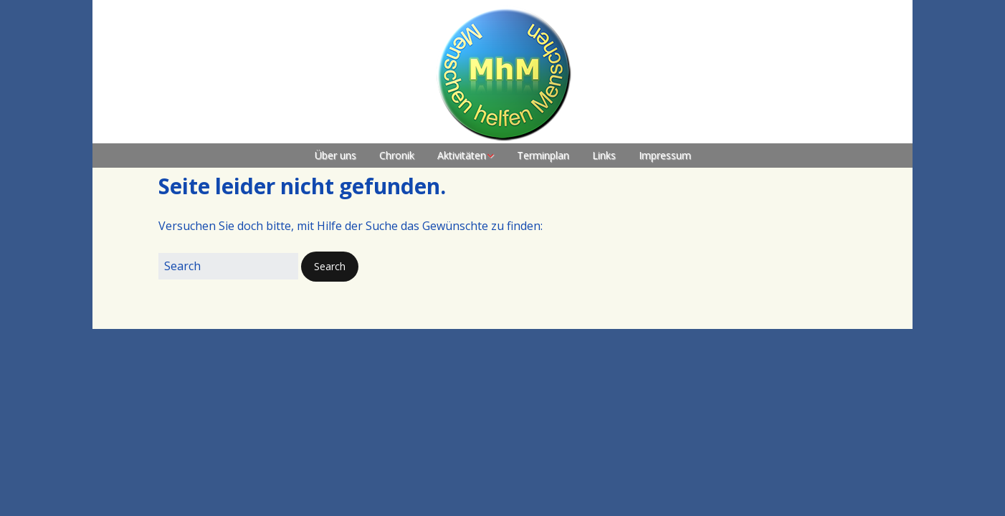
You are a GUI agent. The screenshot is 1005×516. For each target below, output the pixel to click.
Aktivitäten (461, 155)
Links (604, 155)
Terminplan (543, 155)
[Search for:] (228, 266)
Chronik (396, 155)
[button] (329, 267)
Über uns (335, 155)
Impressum (665, 155)
